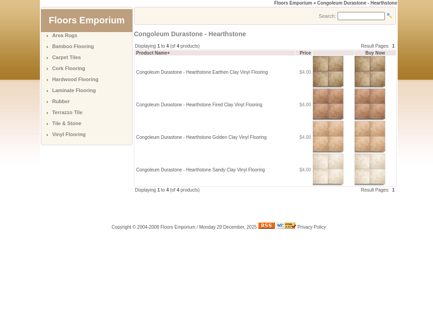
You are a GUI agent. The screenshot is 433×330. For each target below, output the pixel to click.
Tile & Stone (66, 123)
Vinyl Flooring (69, 134)
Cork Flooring (68, 68)
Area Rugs (65, 35)
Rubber (61, 101)
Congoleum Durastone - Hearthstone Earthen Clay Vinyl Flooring (202, 72)
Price (305, 52)
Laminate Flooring (74, 90)
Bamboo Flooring (73, 46)
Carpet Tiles (66, 57)
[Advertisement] (241, 207)
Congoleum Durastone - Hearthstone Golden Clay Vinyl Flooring (201, 137)
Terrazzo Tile (67, 112)
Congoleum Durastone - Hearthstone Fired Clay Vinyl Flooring (199, 104)
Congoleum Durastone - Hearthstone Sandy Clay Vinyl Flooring (200, 169)
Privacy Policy (311, 227)
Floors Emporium (293, 3)
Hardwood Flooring (75, 79)
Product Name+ (153, 52)
